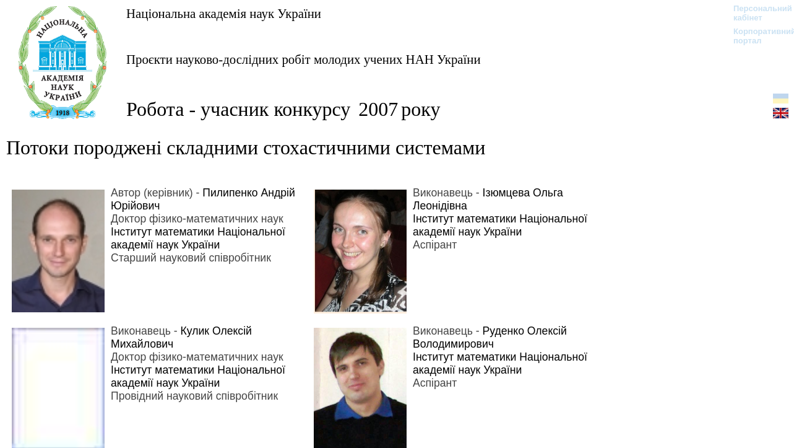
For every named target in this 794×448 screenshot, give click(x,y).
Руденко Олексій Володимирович (490, 337)
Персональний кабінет (756, 13)
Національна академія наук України (223, 13)
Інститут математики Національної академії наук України (198, 238)
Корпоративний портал (756, 36)
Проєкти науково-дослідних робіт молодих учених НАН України (303, 59)
